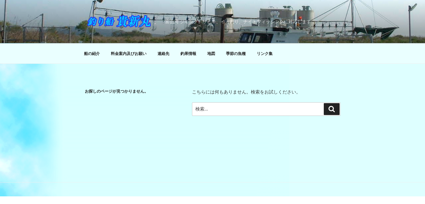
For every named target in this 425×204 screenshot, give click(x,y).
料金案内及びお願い (128, 53)
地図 (211, 53)
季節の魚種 (236, 53)
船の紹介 (92, 53)
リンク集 (265, 53)
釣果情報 (188, 53)
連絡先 (163, 53)
